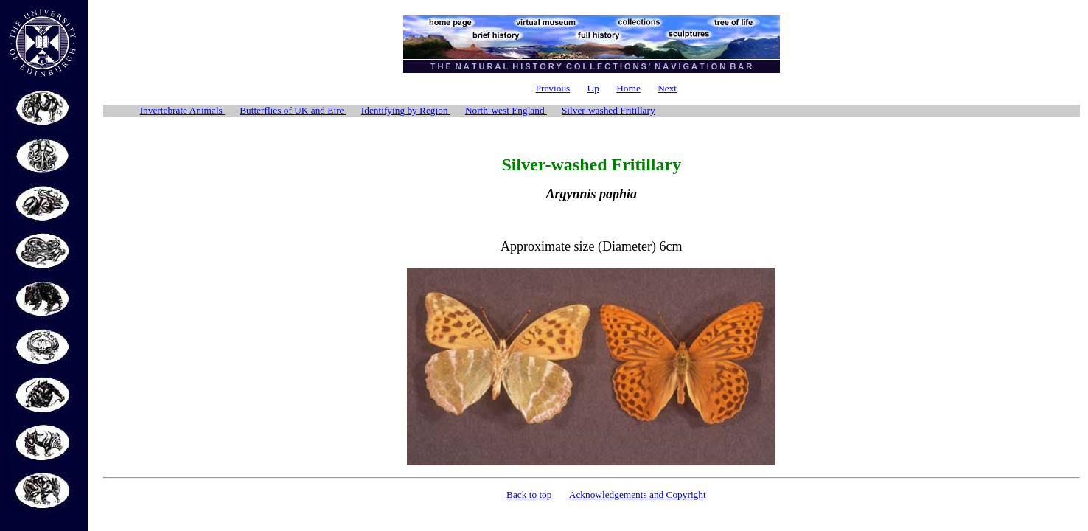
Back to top (528, 494)
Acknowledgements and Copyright (637, 494)
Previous (553, 88)
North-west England (506, 110)
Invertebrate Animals (182, 110)
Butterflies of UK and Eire (293, 110)
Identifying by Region (405, 110)
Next (667, 88)
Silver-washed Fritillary (608, 110)
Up (593, 88)
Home (628, 88)
